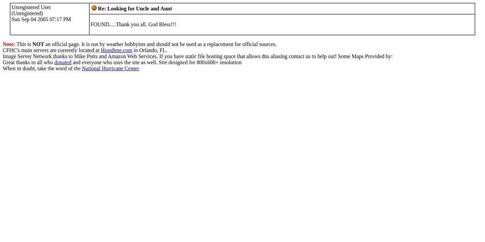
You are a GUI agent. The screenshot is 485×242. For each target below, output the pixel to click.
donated (62, 62)
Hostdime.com (116, 50)
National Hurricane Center (110, 68)
